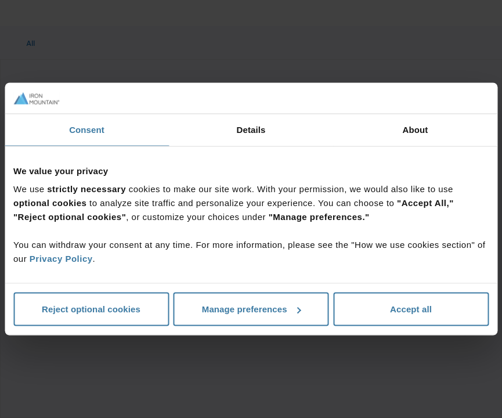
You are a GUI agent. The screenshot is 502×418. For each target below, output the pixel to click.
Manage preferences (251, 309)
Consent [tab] (86, 129)
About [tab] (415, 129)
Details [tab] (251, 129)
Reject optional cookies (91, 309)
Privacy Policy (61, 259)
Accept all (411, 309)
